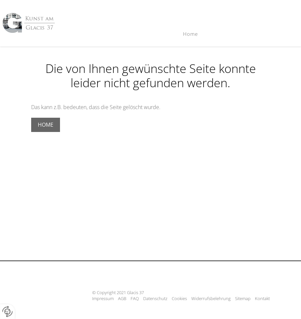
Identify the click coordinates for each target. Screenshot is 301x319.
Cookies (179, 298)
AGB (122, 298)
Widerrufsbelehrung (211, 298)
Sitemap (243, 298)
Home (190, 34)
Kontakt (262, 298)
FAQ (135, 298)
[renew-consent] (7, 311)
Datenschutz (155, 298)
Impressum (103, 298)
